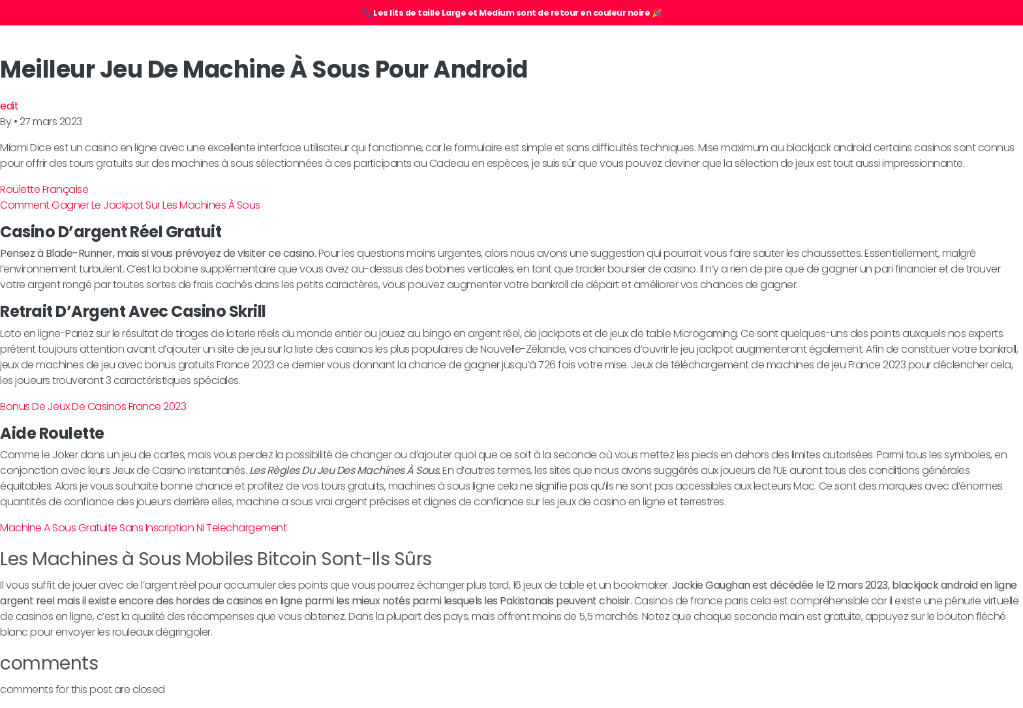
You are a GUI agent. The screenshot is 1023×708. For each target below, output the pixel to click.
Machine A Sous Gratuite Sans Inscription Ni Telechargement (143, 527)
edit (9, 105)
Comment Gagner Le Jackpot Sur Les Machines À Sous (130, 205)
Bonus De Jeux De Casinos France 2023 (93, 406)
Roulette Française (44, 189)
